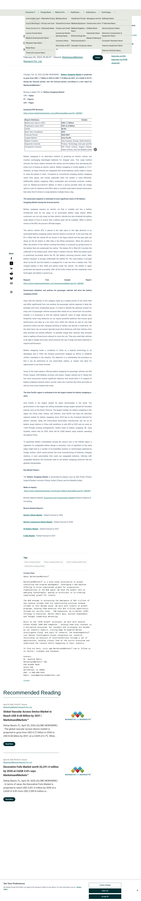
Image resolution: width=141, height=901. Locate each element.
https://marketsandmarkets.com (124, 35)
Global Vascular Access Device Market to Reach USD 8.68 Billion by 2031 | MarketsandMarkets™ (27, 716)
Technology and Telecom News (107, 12)
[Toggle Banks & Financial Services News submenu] (68, 12)
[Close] (137, 891)
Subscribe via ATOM (119, 60)
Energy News (46, 12)
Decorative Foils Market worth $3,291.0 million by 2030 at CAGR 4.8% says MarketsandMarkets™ (31, 771)
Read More (9, 744)
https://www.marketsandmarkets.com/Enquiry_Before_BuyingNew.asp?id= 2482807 (57, 491)
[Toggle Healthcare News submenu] (84, 12)
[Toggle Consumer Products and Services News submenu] (38, 12)
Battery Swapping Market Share (77, 562)
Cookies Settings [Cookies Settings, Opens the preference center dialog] (105, 886)
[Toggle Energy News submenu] (53, 12)
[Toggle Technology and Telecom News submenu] (115, 12)
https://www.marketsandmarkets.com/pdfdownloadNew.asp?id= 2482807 (53, 113)
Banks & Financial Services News (60, 12)
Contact (26, 681)
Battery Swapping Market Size (53, 562)
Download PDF (117, 53)
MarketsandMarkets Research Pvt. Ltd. (17, 707)
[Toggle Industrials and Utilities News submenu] (99, 12)
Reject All (105, 892)
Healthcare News (76, 12)
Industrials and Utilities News (91, 12)
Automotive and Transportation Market (59, 498)
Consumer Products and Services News (30, 12)
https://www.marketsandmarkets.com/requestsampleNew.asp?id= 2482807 (53, 283)
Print (113, 49)
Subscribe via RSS (118, 56)
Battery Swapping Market (32, 562)
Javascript (115, 63)
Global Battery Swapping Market (34, 566)
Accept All (105, 898)
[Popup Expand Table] (95, 149)
